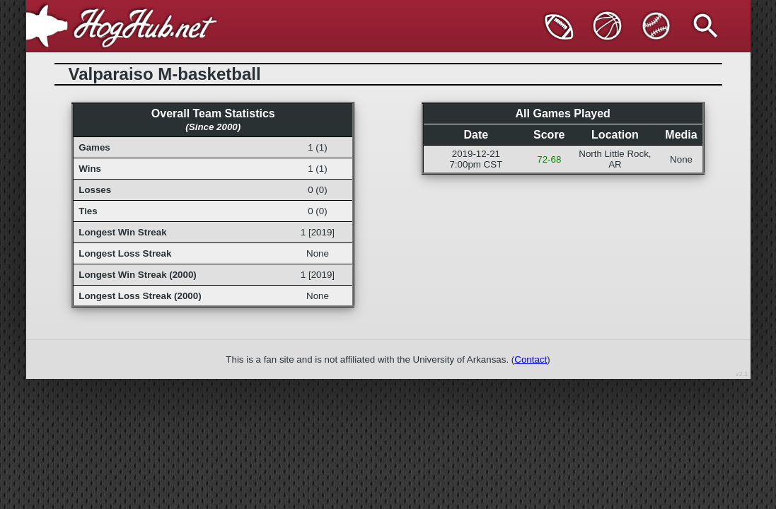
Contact (530, 359)
